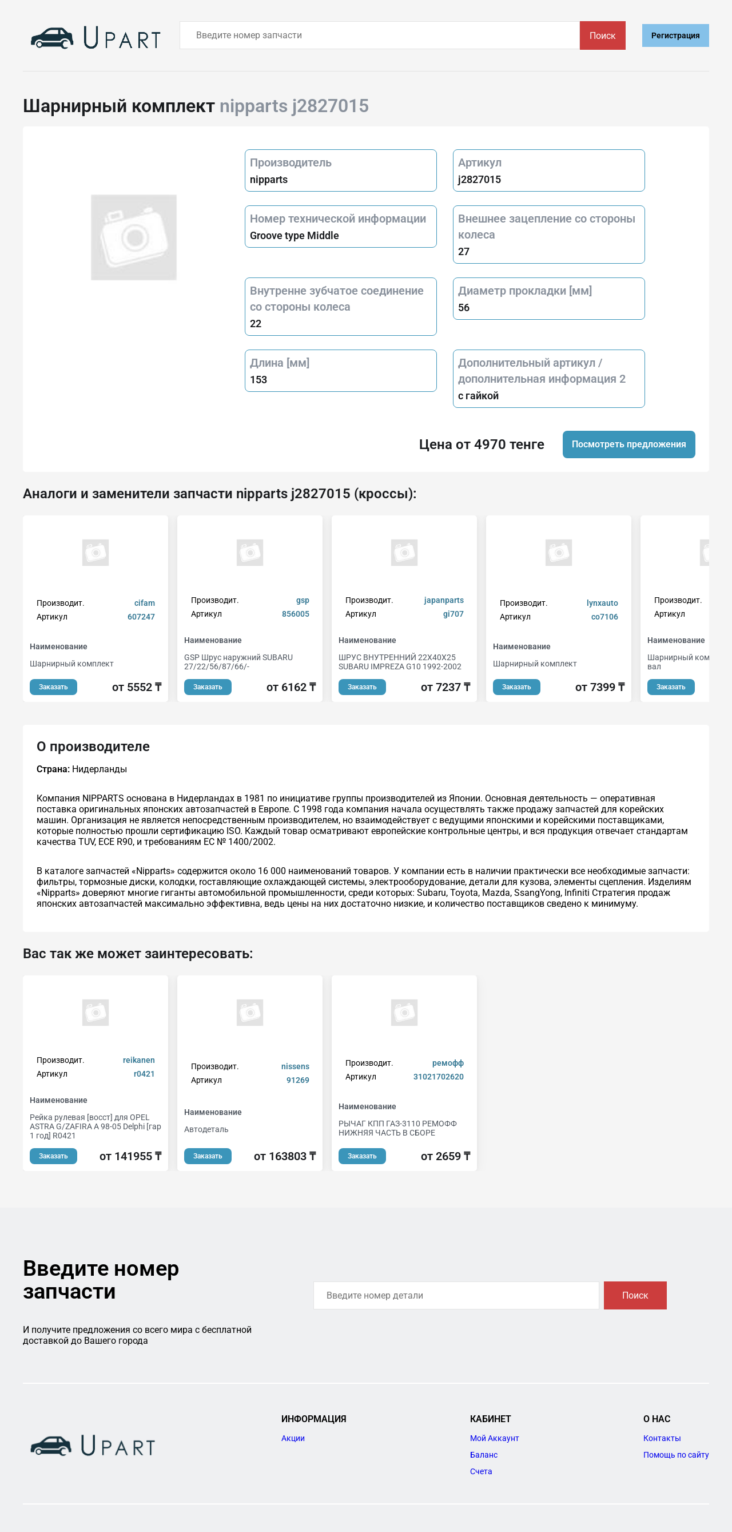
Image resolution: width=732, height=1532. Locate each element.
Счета (481, 1471)
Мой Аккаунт (494, 1438)
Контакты (662, 1438)
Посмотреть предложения (629, 444)
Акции (293, 1438)
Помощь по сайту (676, 1454)
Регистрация (675, 35)
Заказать (53, 687)
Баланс (484, 1454)
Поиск (603, 35)
